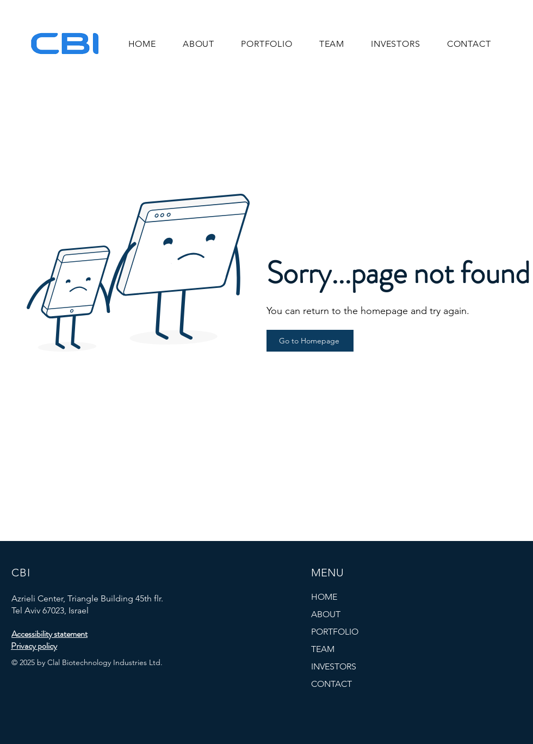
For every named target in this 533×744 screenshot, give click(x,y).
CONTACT (331, 684)
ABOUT (325, 614)
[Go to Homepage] (310, 341)
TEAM (322, 649)
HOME (324, 597)
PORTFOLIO (334, 631)
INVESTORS (333, 666)
